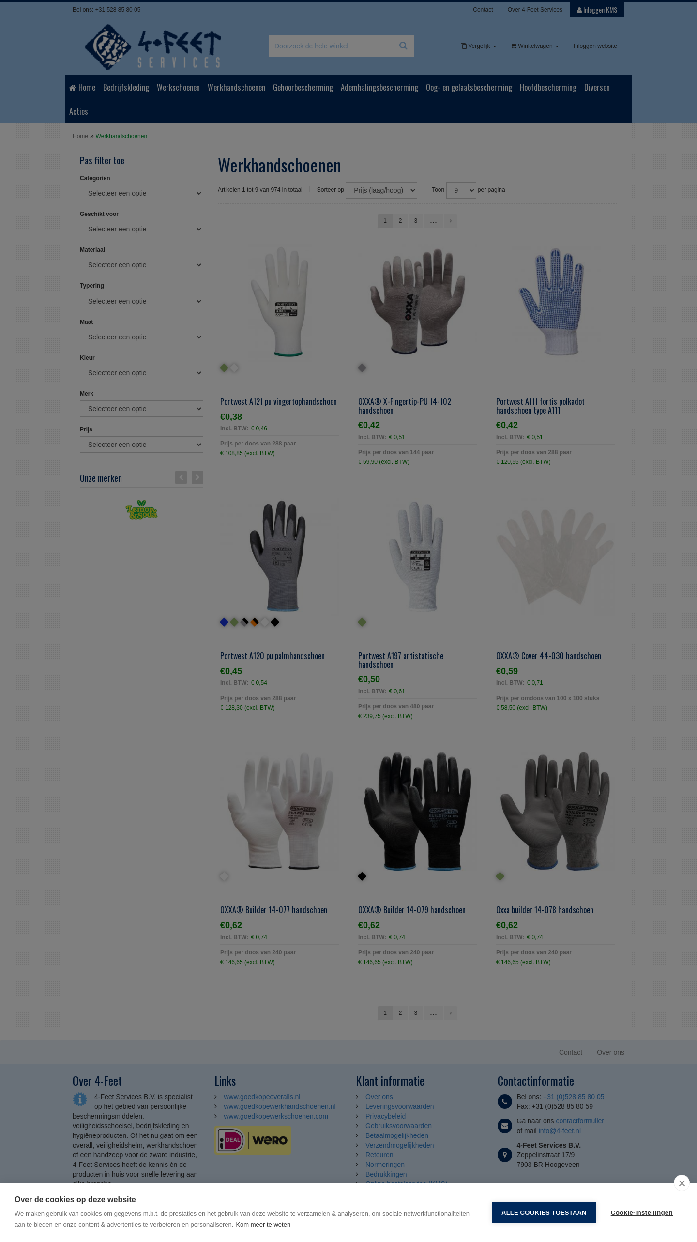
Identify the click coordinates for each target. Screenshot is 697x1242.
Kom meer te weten (263, 1224)
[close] (682, 1183)
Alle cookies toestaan (544, 1212)
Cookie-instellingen (642, 1212)
